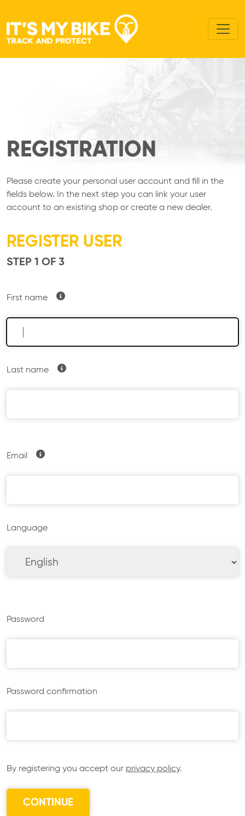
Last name (28, 370)
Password (25, 619)
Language (27, 528)
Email (17, 456)
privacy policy (153, 769)
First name (27, 298)
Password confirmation (52, 691)
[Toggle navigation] (223, 29)
